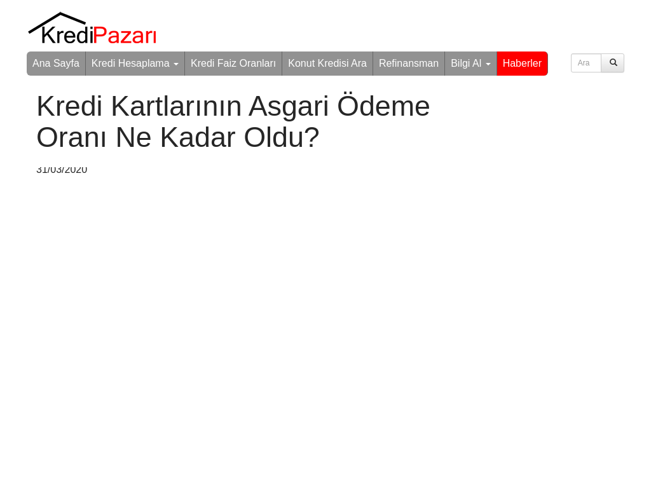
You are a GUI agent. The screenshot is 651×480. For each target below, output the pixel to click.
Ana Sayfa (55, 63)
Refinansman (409, 63)
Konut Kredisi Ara (327, 63)
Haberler (522, 63)
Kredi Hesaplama (135, 63)
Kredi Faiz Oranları (233, 63)
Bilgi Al (470, 63)
